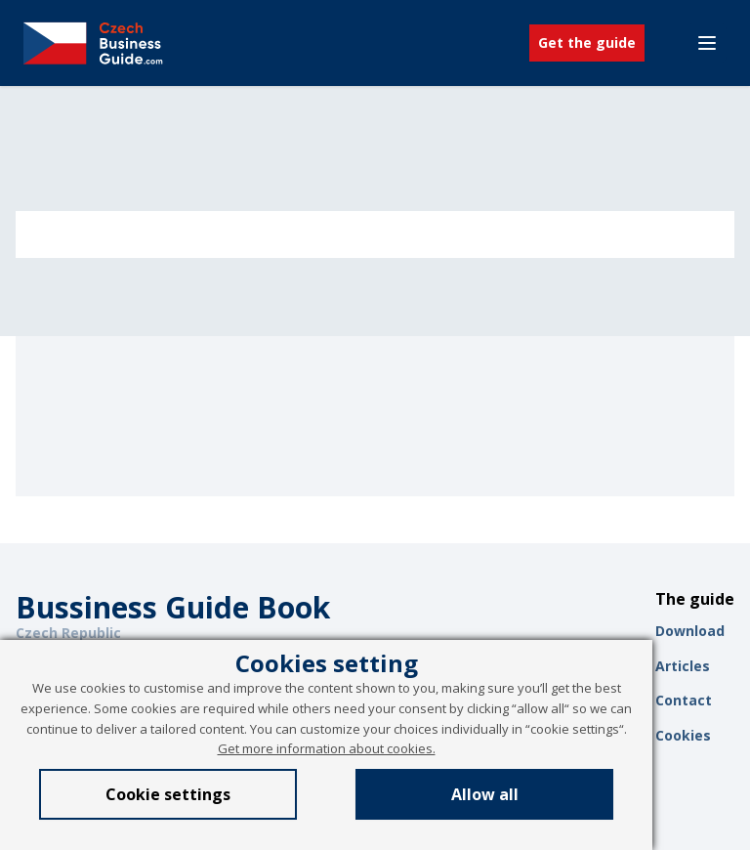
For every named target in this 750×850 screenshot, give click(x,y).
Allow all (485, 794)
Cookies (683, 735)
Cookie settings (167, 794)
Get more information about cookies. (327, 748)
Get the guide (587, 42)
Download (690, 630)
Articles (682, 666)
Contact (683, 700)
